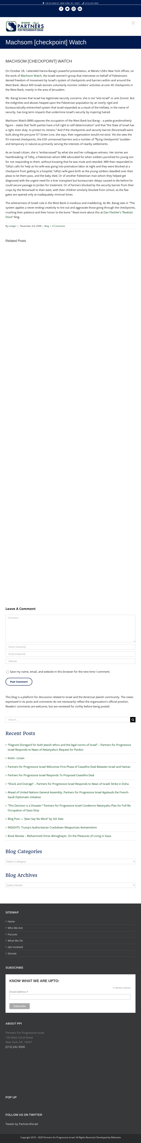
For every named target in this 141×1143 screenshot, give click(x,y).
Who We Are (15, 928)
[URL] (70, 661)
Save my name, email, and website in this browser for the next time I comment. (60, 671)
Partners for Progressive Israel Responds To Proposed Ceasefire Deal (51, 775)
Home (11, 921)
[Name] (70, 646)
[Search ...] (68, 719)
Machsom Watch (31, 75)
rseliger (13, 226)
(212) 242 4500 (91, 3)
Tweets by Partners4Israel (22, 1124)
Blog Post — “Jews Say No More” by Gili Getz (36, 819)
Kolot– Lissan (16, 758)
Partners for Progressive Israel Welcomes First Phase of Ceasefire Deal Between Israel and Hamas (69, 766)
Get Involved (15, 947)
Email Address (18, 992)
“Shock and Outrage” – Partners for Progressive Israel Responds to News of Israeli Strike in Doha (68, 784)
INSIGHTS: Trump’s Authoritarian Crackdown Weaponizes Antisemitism (52, 827)
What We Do (15, 940)
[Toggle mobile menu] (133, 23)
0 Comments (58, 226)
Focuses (12, 934)
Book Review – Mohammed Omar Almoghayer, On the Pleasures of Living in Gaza (59, 836)
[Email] (70, 654)
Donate (12, 953)
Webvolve (116, 1137)
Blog (46, 226)
